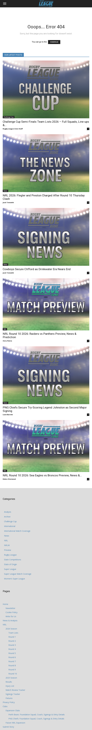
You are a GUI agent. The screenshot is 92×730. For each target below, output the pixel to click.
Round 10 (12, 673)
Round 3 (12, 645)
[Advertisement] (46, 12)
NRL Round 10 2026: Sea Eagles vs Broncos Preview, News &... (42, 475)
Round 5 (12, 653)
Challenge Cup (9, 117)
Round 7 (12, 661)
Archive (7, 516)
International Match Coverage (17, 531)
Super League (10, 569)
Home (5, 604)
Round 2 (12, 641)
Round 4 (12, 649)
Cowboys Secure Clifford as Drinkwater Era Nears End (37, 269)
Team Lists (13, 632)
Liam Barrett (8, 415)
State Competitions (12, 559)
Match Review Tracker (15, 690)
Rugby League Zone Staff (13, 129)
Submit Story (8, 727)
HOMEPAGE (54, 42)
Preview (7, 550)
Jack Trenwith (8, 202)
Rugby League (10, 554)
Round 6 (12, 657)
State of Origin (10, 564)
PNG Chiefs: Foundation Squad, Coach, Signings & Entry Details (36, 718)
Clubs (5, 706)
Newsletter (10, 608)
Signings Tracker (13, 694)
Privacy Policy (9, 702)
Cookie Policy (11, 612)
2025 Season (11, 677)
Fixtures (9, 698)
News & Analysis (10, 620)
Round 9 (12, 669)
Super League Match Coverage (17, 574)
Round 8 (12, 665)
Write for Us (11, 616)
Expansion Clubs (13, 710)
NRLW (7, 545)
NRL (5, 329)
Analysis (7, 512)
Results (9, 682)
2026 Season (11, 628)
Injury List (10, 686)
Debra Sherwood (9, 479)
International (9, 526)
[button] (4, 3)
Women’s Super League (14, 578)
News (5, 191)
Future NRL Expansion (15, 722)
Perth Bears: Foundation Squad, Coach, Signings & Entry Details (36, 714)
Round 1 (12, 637)
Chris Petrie (7, 341)
